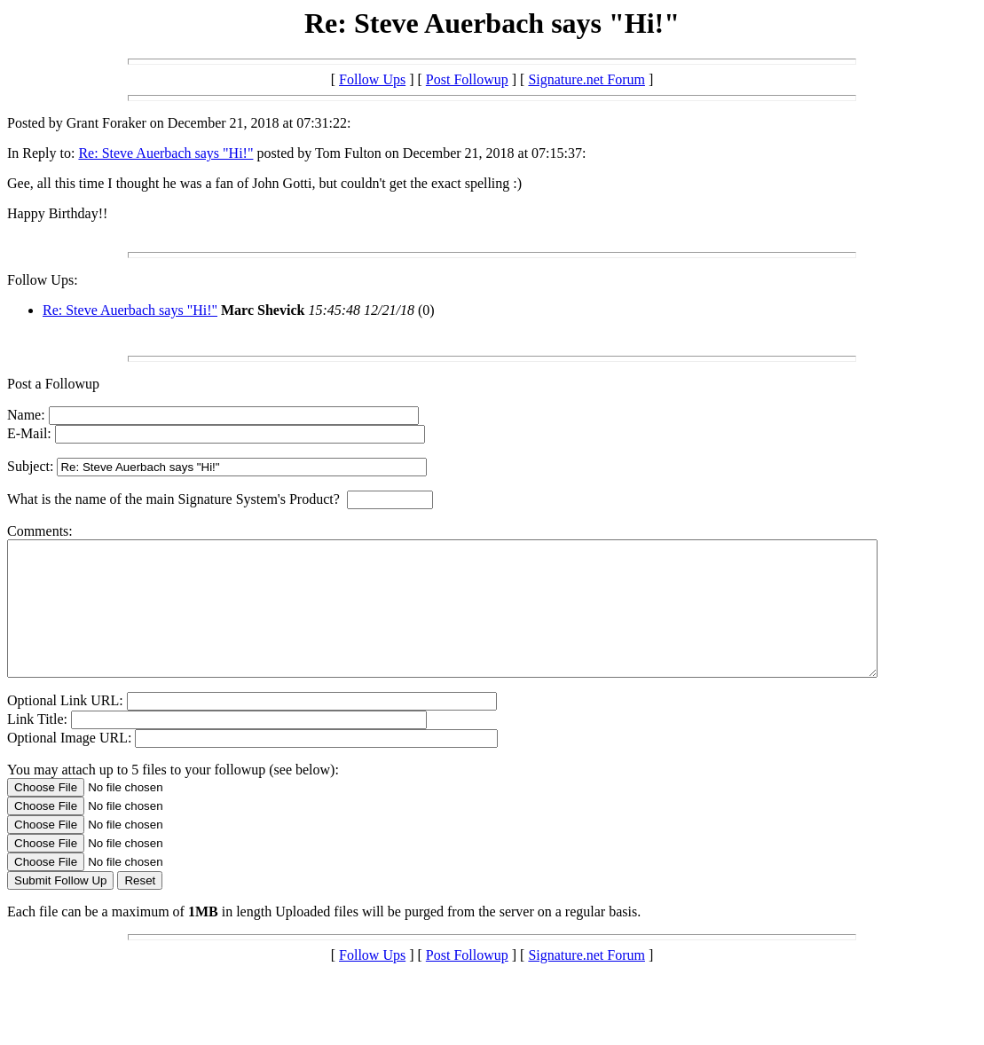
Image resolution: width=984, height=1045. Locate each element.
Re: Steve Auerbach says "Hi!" (165, 153)
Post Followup (467, 79)
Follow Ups (372, 79)
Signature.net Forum (586, 79)
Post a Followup (53, 383)
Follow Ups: (42, 279)
